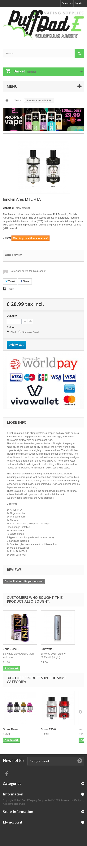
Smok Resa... (11, 729)
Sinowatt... (47, 649)
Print (11, 289)
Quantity (12, 315)
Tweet (10, 281)
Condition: (9, 207)
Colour (11, 327)
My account (12, 822)
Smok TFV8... (49, 729)
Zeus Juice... (11, 649)
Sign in (78, 3)
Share (25, 281)
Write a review (13, 254)
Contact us (67, 3)
